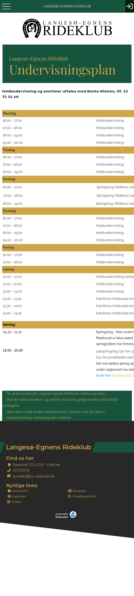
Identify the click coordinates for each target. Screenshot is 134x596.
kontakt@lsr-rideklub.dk (34, 476)
